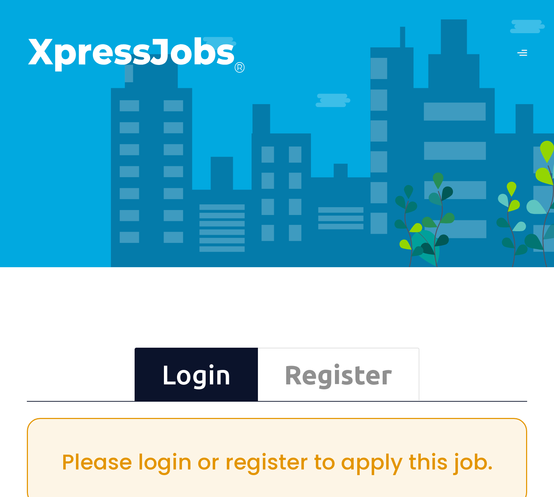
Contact (464, 370)
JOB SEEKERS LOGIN (498, 21)
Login (416, 227)
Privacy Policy (471, 408)
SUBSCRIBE (194, 424)
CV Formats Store (293, 393)
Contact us (303, 21)
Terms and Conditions (480, 400)
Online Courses (290, 400)
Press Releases (473, 393)
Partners (465, 378)
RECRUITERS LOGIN (409, 21)
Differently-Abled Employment (490, 385)
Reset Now (410, 204)
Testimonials (379, 385)
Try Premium (287, 415)
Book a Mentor (290, 408)
